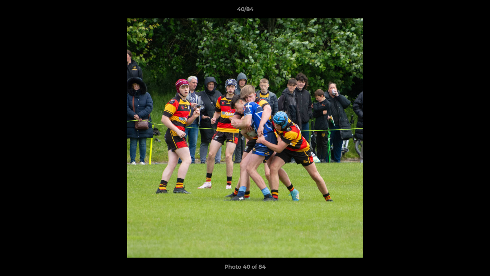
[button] (476, 11)
